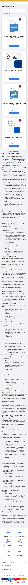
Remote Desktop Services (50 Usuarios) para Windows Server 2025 (14, 104)
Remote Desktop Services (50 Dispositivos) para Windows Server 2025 (14, 37)
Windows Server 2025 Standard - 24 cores (14, 137)
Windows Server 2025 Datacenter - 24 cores (14, 70)
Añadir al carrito (14, 46)
